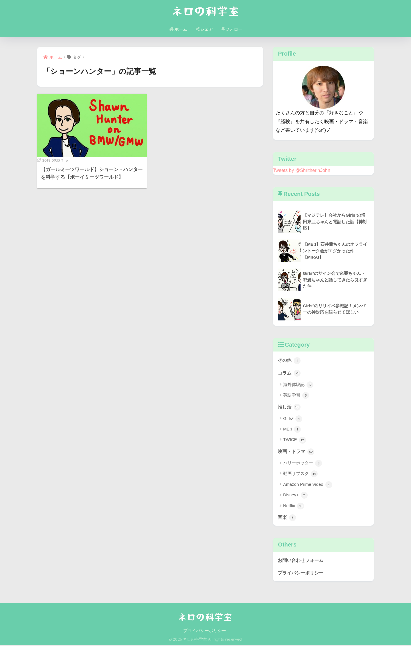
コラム (289, 372)
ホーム (178, 29)
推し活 (289, 406)
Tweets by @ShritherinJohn (302, 170)
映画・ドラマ (297, 451)
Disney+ (295, 495)
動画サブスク (300, 474)
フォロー (231, 29)
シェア (204, 29)
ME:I (292, 429)
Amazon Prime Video (307, 485)
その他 (289, 360)
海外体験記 (298, 384)
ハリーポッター (302, 463)
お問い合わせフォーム (302, 560)
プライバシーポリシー (302, 573)
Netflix (293, 506)
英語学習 (296, 395)
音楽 (287, 517)
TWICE (294, 440)
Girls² (292, 419)
